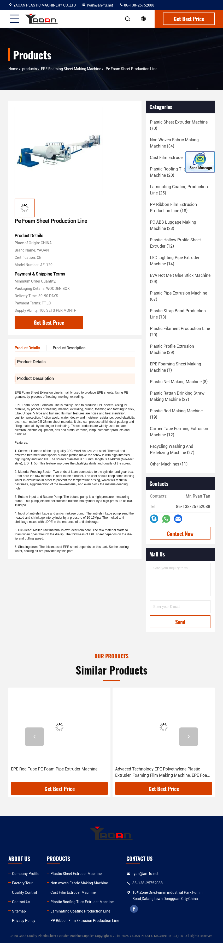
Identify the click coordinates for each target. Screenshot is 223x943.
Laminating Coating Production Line (80, 911)
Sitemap (19, 911)
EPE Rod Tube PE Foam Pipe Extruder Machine (54, 769)
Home (13, 69)
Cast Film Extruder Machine (73, 892)
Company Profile (25, 874)
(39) (172, 349)
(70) (179, 125)
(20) (177, 172)
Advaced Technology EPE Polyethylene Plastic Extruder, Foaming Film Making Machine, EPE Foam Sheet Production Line (163, 773)
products (29, 69)
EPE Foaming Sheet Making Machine (71, 69)
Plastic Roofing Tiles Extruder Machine (82, 902)
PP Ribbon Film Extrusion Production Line (84, 920)
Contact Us (21, 902)
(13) (178, 314)
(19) (176, 414)
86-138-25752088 (136, 5)
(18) (179, 157)
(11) (168, 464)
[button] (34, 736)
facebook (134, 909)
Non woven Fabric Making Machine (79, 883)
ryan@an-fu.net (97, 5)
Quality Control (24, 892)
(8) (179, 381)
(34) (174, 143)
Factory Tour (22, 883)
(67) (178, 296)
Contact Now (180, 533)
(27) (177, 396)
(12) (175, 243)
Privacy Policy (23, 920)
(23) (173, 225)
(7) (175, 367)
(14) (174, 260)
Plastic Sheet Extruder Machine (76, 874)
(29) (180, 278)
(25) (179, 189)
